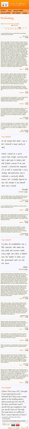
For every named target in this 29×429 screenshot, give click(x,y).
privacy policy (24, 428)
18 (15, 29)
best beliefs (16, 13)
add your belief (18, 10)
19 (17, 29)
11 (21, 27)
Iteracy (14, 428)
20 (20, 29)
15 (8, 29)
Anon (26, 68)
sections (3, 10)
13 (26, 27)
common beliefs (5, 13)
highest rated (14, 23)
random (25, 13)
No (17, 424)
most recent (6, 23)
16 (11, 29)
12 (23, 27)
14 (6, 29)
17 (13, 29)
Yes (13, 424)
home (9, 10)
